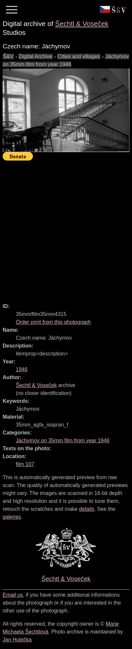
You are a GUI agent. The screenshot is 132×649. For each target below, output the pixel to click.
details (86, 509)
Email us (13, 595)
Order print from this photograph (53, 322)
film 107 (25, 464)
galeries (12, 517)
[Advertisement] (66, 229)
